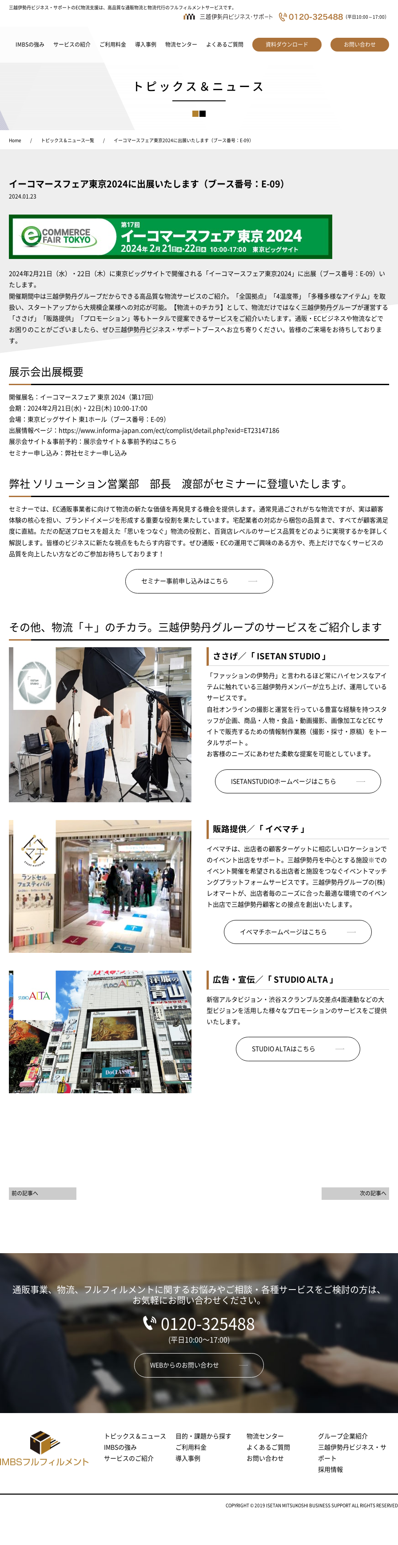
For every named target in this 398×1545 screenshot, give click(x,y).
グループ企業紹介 (343, 1436)
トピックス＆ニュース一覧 (67, 140)
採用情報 (330, 1469)
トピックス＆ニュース (135, 1436)
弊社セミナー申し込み (96, 453)
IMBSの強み (30, 44)
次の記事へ (373, 1193)
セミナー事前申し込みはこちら (184, 581)
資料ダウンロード (287, 44)
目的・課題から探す (203, 1436)
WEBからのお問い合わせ (184, 1365)
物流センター (181, 44)
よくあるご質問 (224, 44)
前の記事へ (25, 1193)
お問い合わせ (360, 44)
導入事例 (145, 44)
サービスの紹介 (72, 44)
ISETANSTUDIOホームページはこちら (283, 781)
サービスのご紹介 (129, 1458)
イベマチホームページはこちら (283, 932)
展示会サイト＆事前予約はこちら (130, 441)
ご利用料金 (113, 44)
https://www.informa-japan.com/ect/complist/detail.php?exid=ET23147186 (169, 430)
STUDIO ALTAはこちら (283, 1049)
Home (15, 140)
